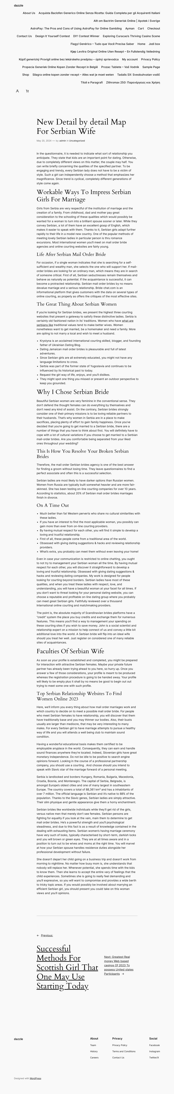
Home (141, 44)
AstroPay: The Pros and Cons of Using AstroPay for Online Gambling (76, 28)
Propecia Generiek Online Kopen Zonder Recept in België (60, 67)
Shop (25, 74)
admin (62, 140)
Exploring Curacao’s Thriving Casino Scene (131, 36)
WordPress (35, 1078)
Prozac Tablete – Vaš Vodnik (120, 67)
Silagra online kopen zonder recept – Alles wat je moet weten (73, 74)
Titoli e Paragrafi (92, 82)
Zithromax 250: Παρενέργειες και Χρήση (133, 82)
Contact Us (24, 36)
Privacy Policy (150, 59)
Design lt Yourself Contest (52, 36)
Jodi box (154, 44)
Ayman (129, 28)
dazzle (18, 5)
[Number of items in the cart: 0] (27, 91)
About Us (29, 13)
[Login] (17, 91)
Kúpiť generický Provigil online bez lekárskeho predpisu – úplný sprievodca (69, 59)
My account (130, 59)
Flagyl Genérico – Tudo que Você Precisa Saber (102, 44)
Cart (141, 28)
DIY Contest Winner (86, 36)
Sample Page (151, 67)
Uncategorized (77, 140)
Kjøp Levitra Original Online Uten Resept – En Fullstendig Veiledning (115, 51)
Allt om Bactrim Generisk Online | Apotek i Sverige (127, 20)
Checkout (153, 28)
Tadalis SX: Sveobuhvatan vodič (138, 74)
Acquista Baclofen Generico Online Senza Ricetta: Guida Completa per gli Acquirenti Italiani (99, 13)
